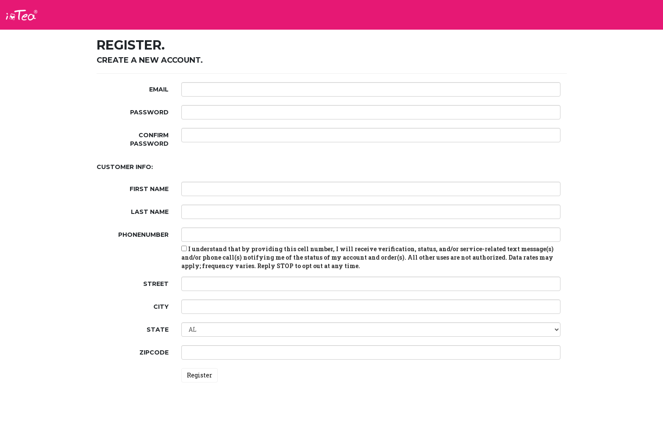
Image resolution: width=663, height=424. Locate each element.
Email (159, 89)
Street (156, 284)
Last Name (150, 212)
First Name (149, 189)
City (161, 306)
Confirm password (149, 139)
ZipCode (154, 352)
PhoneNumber (143, 234)
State (158, 329)
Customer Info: (125, 167)
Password (149, 112)
